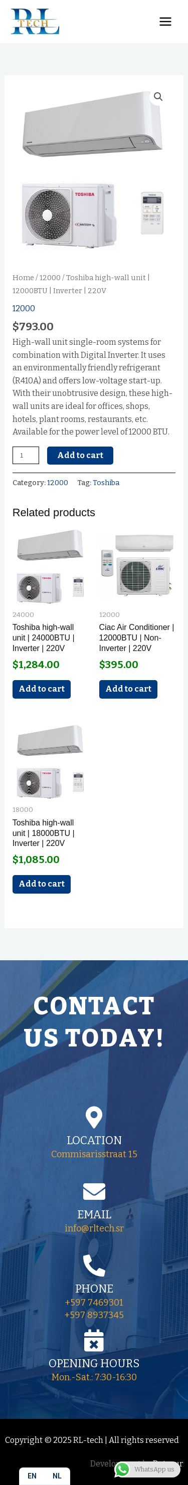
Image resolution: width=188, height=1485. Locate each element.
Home (23, 277)
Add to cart (80, 455)
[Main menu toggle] (165, 21)
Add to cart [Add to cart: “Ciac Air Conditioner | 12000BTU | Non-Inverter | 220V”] (128, 689)
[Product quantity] (26, 455)
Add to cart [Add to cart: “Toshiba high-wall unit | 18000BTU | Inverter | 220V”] (42, 884)
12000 (50, 277)
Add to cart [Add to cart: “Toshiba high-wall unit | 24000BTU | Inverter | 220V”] (42, 689)
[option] (57, 1476)
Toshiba (106, 483)
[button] (158, 97)
